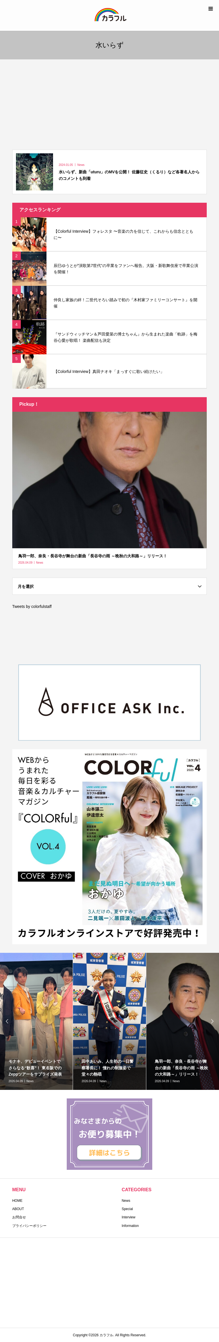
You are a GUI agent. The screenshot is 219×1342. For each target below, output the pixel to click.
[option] (109, 1021)
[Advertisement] (109, 102)
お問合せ (19, 1217)
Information (130, 1226)
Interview (128, 1217)
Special (127, 1209)
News (126, 1201)
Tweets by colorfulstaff (32, 606)
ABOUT (18, 1209)
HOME (17, 1201)
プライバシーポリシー (29, 1226)
